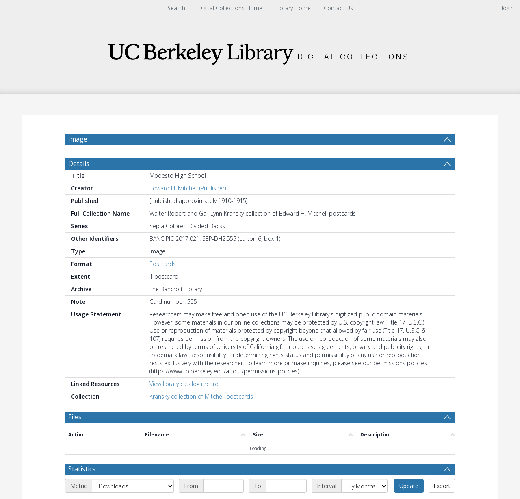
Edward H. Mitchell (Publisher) (188, 188)
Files (75, 416)
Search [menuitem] (176, 8)
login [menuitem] (508, 8)
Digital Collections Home (230, 8)
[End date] (286, 486)
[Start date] (223, 486)
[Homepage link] (260, 51)
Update (408, 486)
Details (78, 163)
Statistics (81, 468)
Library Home (293, 8)
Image (77, 139)
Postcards (163, 264)
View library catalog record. (185, 384)
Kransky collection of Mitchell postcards (201, 396)
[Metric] (133, 486)
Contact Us (338, 8)
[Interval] (364, 486)
